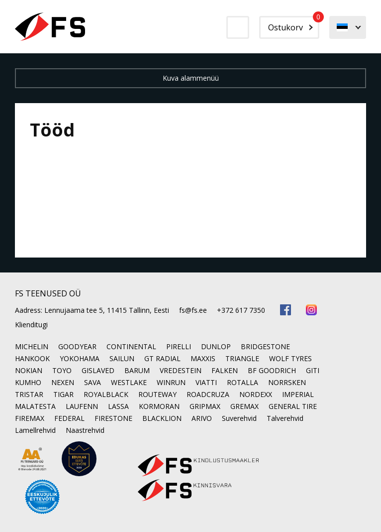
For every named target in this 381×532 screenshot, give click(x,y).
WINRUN (171, 382)
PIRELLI (178, 346)
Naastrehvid (85, 430)
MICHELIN (31, 346)
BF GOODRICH (272, 370)
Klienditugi (31, 324)
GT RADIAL (162, 358)
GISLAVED (98, 370)
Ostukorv (293, 24)
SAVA (92, 382)
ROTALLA (242, 382)
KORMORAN (159, 406)
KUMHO (28, 382)
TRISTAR (29, 394)
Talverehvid (285, 418)
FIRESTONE (113, 418)
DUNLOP (216, 346)
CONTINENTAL (131, 346)
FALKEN (224, 370)
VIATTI (206, 382)
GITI (312, 370)
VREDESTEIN (180, 370)
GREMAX (244, 406)
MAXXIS (202, 358)
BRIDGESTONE (265, 346)
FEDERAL (69, 418)
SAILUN (121, 358)
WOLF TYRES (290, 358)
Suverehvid (239, 418)
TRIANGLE (242, 358)
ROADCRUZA (208, 394)
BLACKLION (162, 418)
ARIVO (201, 418)
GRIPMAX (205, 406)
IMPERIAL (298, 394)
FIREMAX (29, 418)
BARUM (137, 370)
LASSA (118, 406)
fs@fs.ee (193, 310)
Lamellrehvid (35, 430)
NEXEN (62, 382)
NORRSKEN (287, 382)
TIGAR (63, 394)
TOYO (62, 370)
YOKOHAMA (79, 358)
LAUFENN (82, 406)
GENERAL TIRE (293, 406)
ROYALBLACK (106, 394)
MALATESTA (35, 406)
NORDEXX (255, 394)
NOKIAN (28, 370)
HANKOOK (32, 358)
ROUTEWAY (157, 394)
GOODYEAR (77, 346)
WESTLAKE (129, 382)
